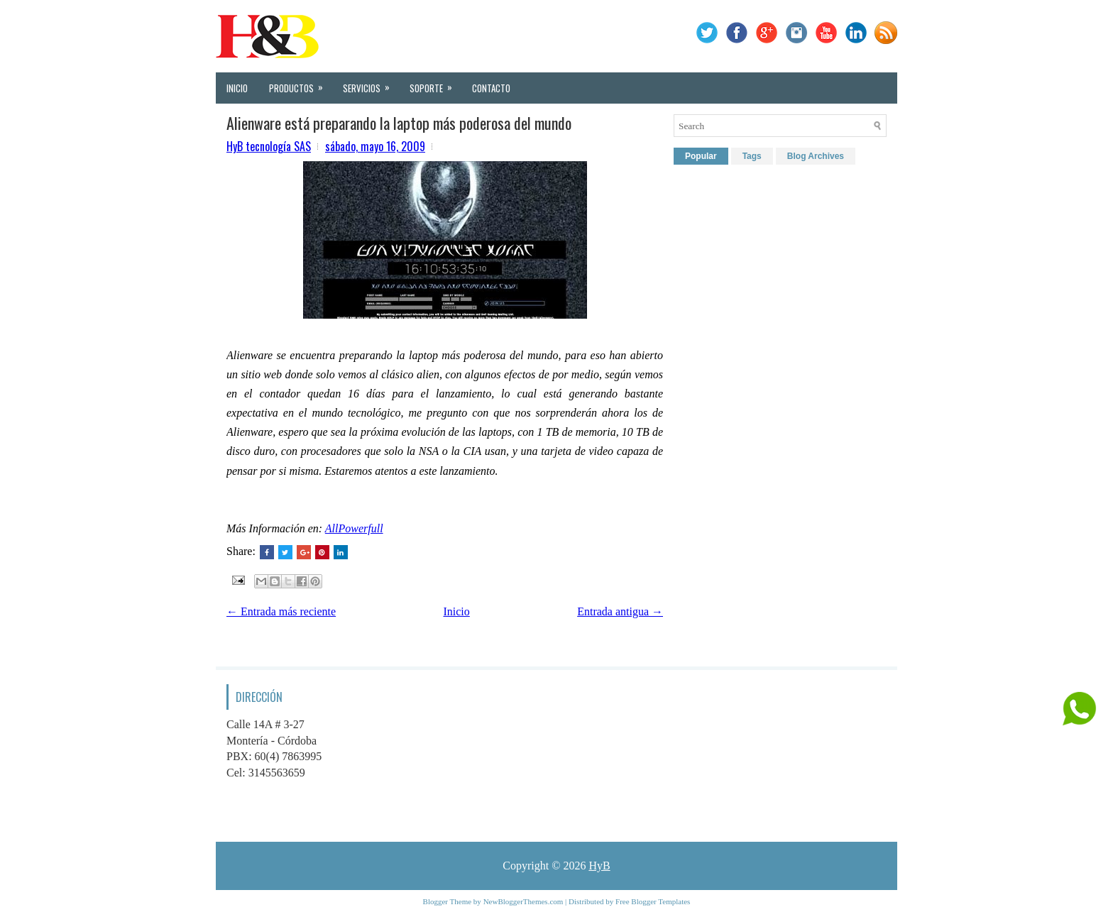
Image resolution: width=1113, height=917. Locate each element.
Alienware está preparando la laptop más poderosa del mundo (398, 122)
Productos (300, 83)
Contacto (491, 88)
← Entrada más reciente (281, 611)
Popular (701, 156)
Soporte (435, 83)
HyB (599, 866)
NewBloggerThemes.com (523, 901)
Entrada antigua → (620, 611)
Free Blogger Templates (652, 901)
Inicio (237, 88)
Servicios (371, 83)
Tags (752, 156)
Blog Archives (815, 156)
